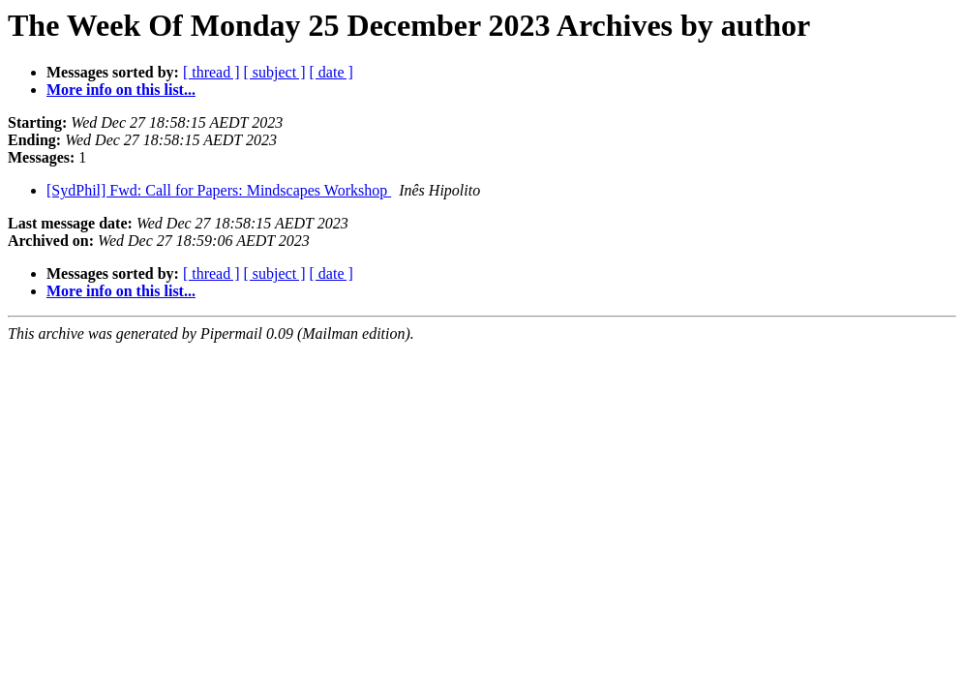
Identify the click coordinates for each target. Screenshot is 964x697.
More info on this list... (121, 89)
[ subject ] (275, 72)
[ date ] (331, 72)
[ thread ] (211, 72)
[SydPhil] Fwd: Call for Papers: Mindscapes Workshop (218, 190)
